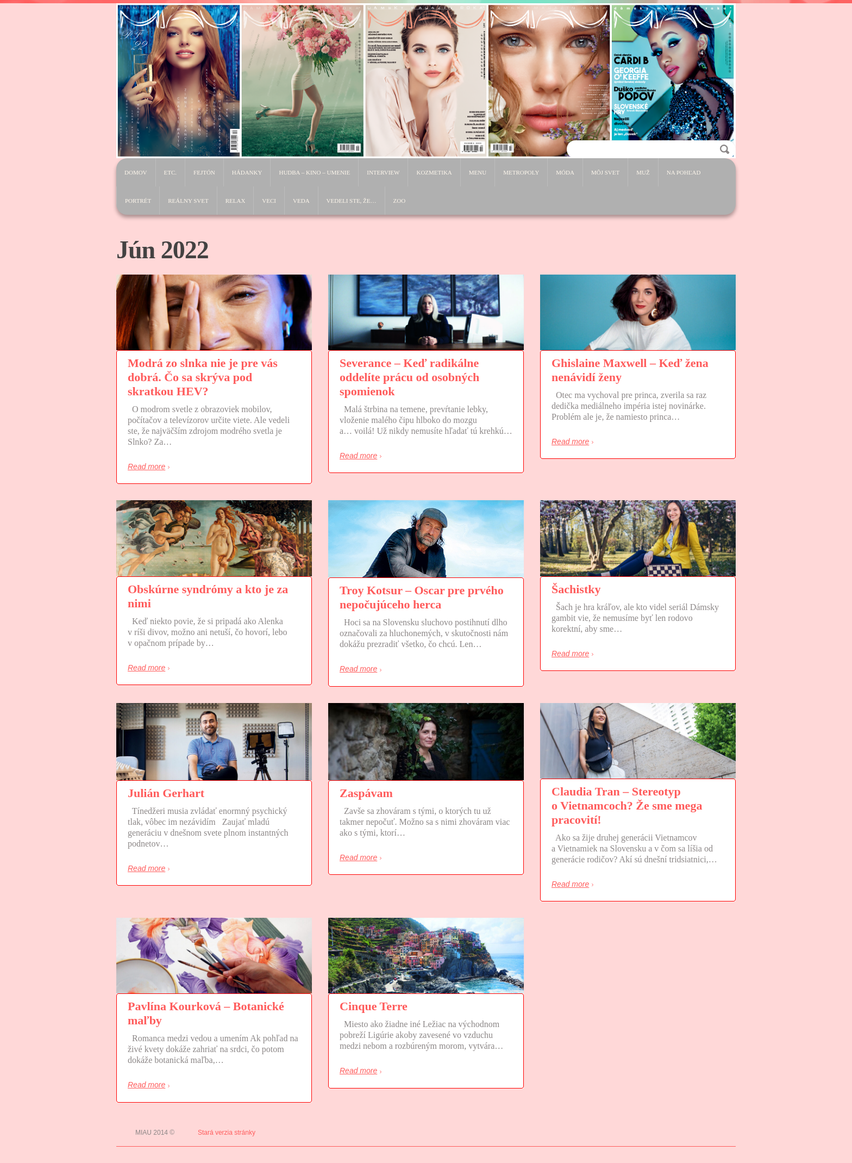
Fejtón (204, 172)
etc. (170, 172)
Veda (301, 200)
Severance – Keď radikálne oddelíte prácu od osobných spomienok (409, 377)
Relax (235, 200)
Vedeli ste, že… (352, 200)
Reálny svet (188, 200)
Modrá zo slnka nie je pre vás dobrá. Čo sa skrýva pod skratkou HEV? (203, 377)
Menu (477, 172)
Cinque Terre (374, 1006)
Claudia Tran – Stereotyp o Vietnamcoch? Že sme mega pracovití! (627, 805)
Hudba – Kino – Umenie (314, 172)
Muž (642, 172)
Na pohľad (684, 172)
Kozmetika (434, 172)
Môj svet (605, 172)
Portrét (138, 200)
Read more (146, 466)
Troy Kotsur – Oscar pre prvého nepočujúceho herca (422, 597)
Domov (135, 172)
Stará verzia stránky (226, 1132)
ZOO (399, 200)
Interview (383, 172)
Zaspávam (366, 793)
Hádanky (247, 172)
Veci (269, 200)
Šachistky (576, 589)
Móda (565, 172)
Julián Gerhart (166, 793)
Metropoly (521, 172)
